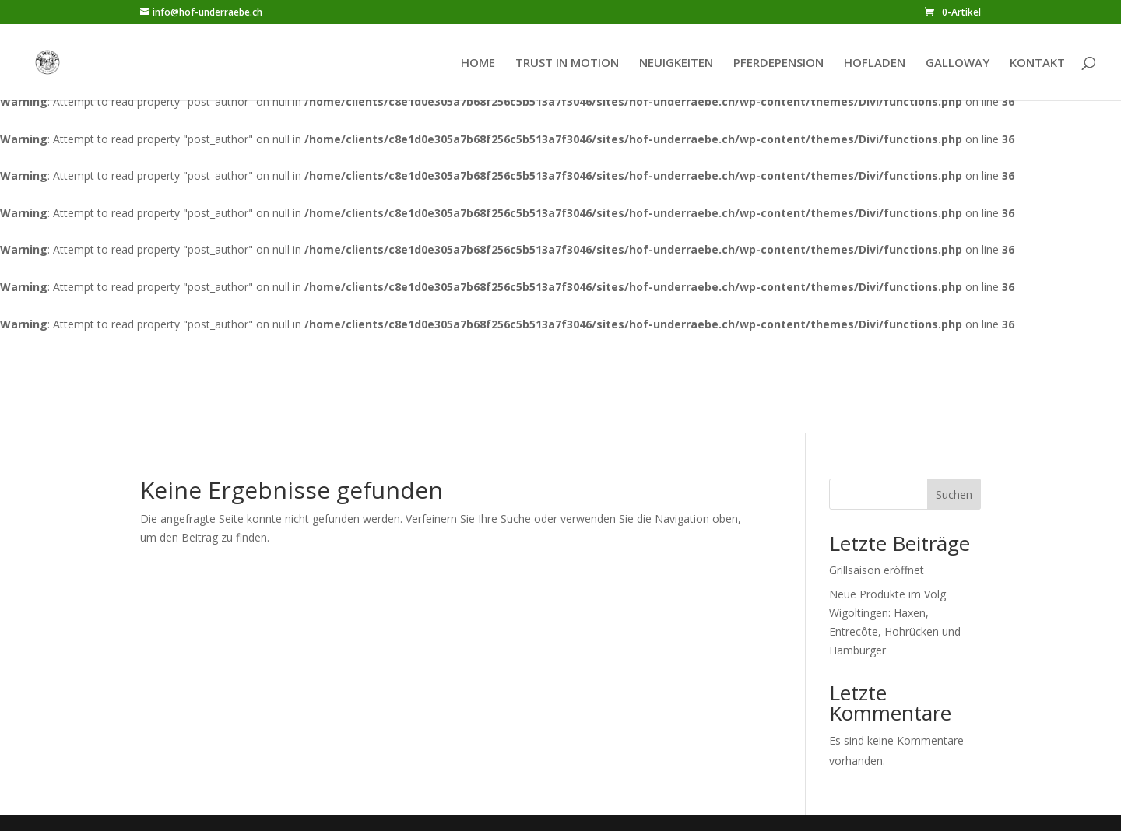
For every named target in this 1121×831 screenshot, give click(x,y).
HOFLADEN (874, 63)
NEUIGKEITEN (676, 63)
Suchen (954, 494)
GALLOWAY (957, 63)
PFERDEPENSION (778, 63)
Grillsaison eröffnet (876, 570)
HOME (478, 63)
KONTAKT (1037, 63)
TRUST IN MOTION (567, 63)
